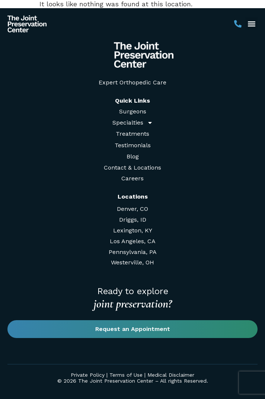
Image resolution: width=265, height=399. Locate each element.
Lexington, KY (132, 230)
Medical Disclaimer (170, 375)
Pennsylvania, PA (133, 251)
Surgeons (132, 111)
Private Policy (88, 375)
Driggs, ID (132, 219)
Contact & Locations (132, 167)
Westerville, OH (132, 262)
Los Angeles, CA (133, 241)
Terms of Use (126, 375)
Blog (133, 156)
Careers (132, 178)
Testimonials (133, 145)
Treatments (132, 133)
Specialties (132, 122)
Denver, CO (132, 208)
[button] (251, 23)
